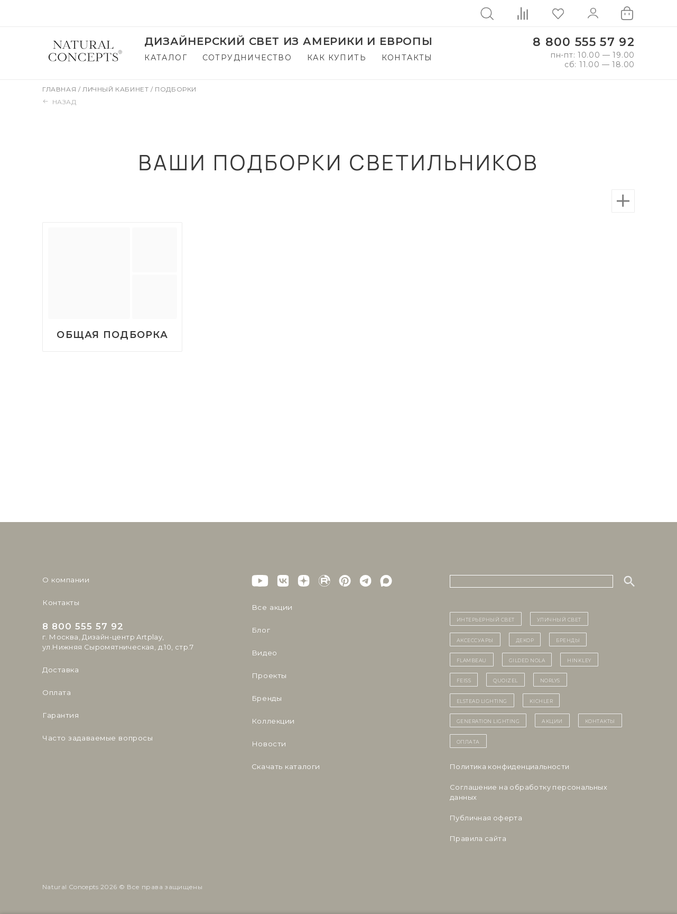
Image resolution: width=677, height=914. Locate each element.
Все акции (271, 608)
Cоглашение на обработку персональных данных (528, 792)
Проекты (269, 676)
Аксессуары (475, 639)
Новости (268, 744)
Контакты (407, 57)
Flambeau (472, 660)
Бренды (266, 698)
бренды (568, 639)
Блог (261, 630)
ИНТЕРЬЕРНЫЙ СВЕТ (486, 619)
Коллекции (272, 721)
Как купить (336, 57)
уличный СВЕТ (559, 619)
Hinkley (579, 660)
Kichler (541, 700)
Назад (59, 102)
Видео (263, 653)
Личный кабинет (116, 89)
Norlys (550, 680)
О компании (64, 580)
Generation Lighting (488, 721)
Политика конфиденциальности (510, 766)
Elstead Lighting (482, 700)
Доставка (60, 670)
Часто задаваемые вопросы (96, 738)
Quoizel (505, 680)
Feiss (464, 680)
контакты (600, 721)
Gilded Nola (527, 660)
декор (525, 639)
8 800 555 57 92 (584, 42)
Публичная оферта (486, 818)
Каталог (165, 57)
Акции (552, 721)
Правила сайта (478, 838)
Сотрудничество (247, 57)
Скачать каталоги (285, 767)
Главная (60, 89)
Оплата (56, 693)
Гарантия (59, 715)
